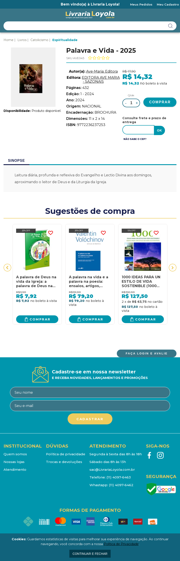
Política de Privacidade (121, 544)
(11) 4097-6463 (118, 476)
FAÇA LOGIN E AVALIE (147, 352)
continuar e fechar (90, 553)
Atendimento (15, 469)
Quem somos (15, 453)
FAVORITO (50, 232)
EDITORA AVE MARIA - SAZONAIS (101, 79)
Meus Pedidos (141, 4)
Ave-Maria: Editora (102, 71)
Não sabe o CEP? (134, 138)
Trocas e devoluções (64, 461)
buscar (170, 25)
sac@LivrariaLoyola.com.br (112, 469)
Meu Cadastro (168, 4)
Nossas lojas (14, 461)
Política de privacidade (65, 453)
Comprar (40, 318)
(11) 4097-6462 (121, 484)
